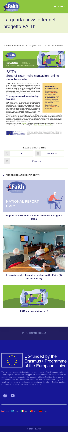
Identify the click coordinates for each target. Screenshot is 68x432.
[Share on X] (18, 153)
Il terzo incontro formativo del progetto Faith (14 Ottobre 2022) (34, 277)
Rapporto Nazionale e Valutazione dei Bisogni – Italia (34, 217)
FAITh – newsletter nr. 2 (34, 311)
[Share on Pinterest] (34, 161)
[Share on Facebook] (49, 153)
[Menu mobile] (59, 6)
